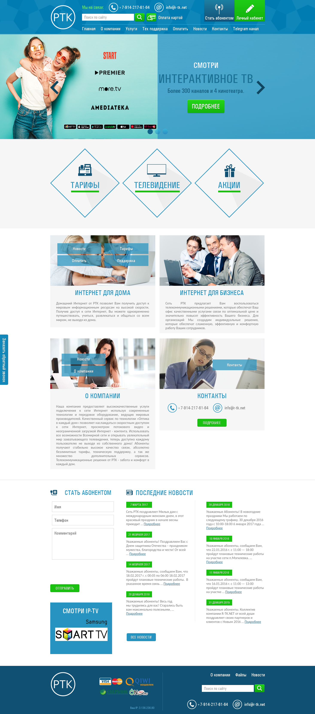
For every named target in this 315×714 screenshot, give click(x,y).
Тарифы (126, 248)
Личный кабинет (249, 18)
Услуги (131, 29)
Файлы (240, 675)
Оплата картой (170, 17)
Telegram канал (246, 29)
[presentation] (83, 572)
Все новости (141, 637)
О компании (110, 29)
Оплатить (180, 29)
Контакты (220, 29)
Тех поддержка (155, 29)
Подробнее (206, 106)
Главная (89, 29)
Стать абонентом (219, 18)
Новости (200, 29)
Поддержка (126, 260)
